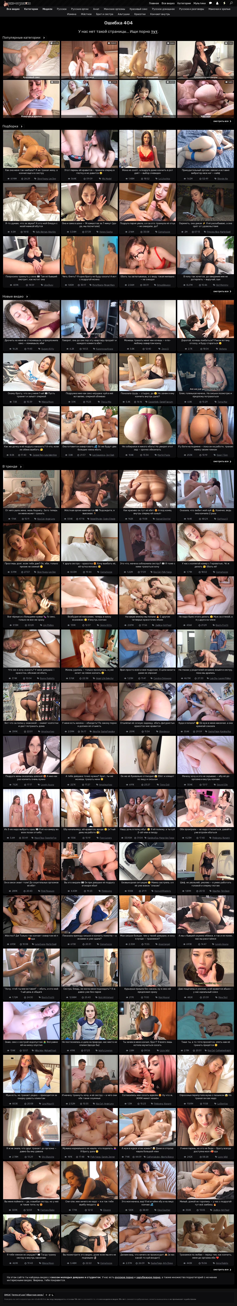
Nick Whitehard (106, 997)
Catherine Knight (223, 1050)
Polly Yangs (167, 572)
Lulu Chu (213, 678)
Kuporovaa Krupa (104, 349)
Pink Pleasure (47, 891)
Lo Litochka (164, 178)
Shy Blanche (48, 1157)
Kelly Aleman (41, 232)
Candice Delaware (162, 678)
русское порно (124, 1277)
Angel (98, 678)
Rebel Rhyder (96, 519)
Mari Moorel (164, 997)
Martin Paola (164, 455)
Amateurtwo (47, 731)
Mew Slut (223, 997)
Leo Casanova (98, 455)
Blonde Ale (223, 178)
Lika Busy (48, 285)
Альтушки (124, 14)
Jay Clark (110, 455)
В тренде (9, 466)
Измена (71, 14)
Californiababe (153, 1157)
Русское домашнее (163, 9)
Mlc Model (106, 178)
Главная (154, 3)
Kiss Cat (40, 519)
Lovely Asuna (47, 784)
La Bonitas (222, 1103)
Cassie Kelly (153, 402)
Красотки (140, 14)
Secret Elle (222, 784)
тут (154, 31)
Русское (62, 9)
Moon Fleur (39, 838)
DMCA (7, 1295)
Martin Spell (225, 232)
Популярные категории (21, 37)
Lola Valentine (50, 455)
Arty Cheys (168, 1263)
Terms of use (18, 1295)
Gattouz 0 (222, 519)
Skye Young (42, 178)
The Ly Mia (106, 402)
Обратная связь (34, 1295)
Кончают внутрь (160, 14)
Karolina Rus (225, 731)
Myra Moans (97, 285)
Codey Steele (109, 519)
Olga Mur (216, 891)
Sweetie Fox (50, 838)
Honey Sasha (106, 232)
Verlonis (223, 349)
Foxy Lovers (106, 838)
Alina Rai (96, 731)
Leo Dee (52, 178)
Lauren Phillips (224, 678)
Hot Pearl (167, 625)
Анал (96, 9)
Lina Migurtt (48, 1103)
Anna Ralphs (222, 1263)
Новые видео (12, 296)
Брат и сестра (104, 14)
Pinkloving (216, 838)
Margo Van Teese (166, 838)
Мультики (200, 3)
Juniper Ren (38, 455)
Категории (184, 3)
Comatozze (164, 232)
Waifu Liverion (105, 1050)
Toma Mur (222, 402)
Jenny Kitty (106, 625)
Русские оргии (79, 9)
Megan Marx (109, 285)
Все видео (168, 3)
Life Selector (107, 678)
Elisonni (107, 1210)
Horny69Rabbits (163, 891)
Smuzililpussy (164, 285)
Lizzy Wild (164, 1050)
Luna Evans (40, 944)
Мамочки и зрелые (219, 9)
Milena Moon (48, 402)
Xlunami (226, 838)
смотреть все (222, 121)
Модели (47, 9)
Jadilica (158, 625)
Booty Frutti (222, 625)
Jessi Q (165, 349)
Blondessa (164, 731)
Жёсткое (86, 14)
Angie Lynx (50, 519)
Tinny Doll (164, 784)
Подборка (10, 126)
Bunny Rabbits (47, 678)
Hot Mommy (222, 285)
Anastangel (164, 944)
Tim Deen (225, 891)
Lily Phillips (48, 625)
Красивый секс (138, 9)
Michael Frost (50, 1050)
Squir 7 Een (222, 455)
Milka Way (39, 1050)
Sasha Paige (213, 731)
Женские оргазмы (114, 9)
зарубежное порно (148, 1277)
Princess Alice (213, 232)
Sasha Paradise (108, 731)
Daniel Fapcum (166, 402)
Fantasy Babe (48, 1210)
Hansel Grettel (163, 519)
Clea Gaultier (163, 1210)
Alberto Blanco (167, 1157)
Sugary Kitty (47, 349)
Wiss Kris (52, 232)
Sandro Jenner (108, 1157)
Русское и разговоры (191, 9)
